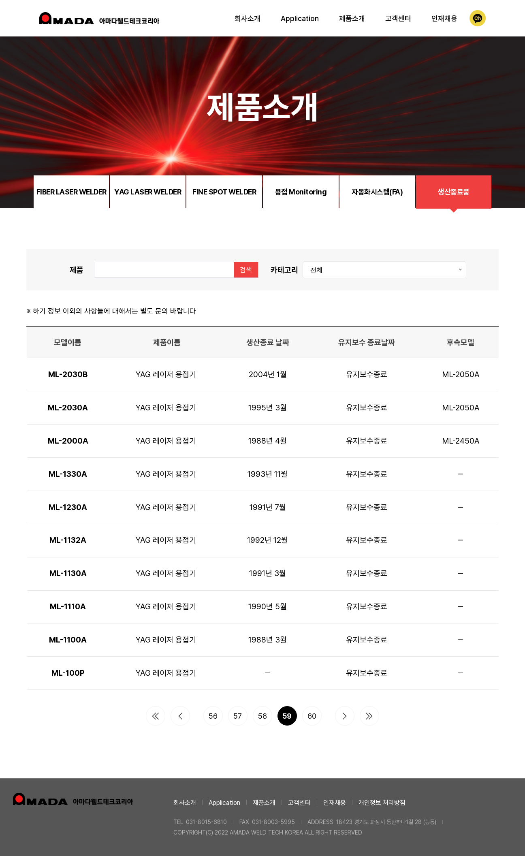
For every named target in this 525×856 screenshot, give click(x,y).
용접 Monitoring (301, 192)
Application (300, 18)
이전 (180, 716)
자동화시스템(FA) (377, 192)
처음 (155, 716)
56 (213, 716)
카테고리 (284, 270)
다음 (344, 716)
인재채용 (444, 18)
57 (237, 716)
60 (311, 716)
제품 (76, 270)
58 (262, 716)
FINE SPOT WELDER (224, 192)
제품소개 (352, 18)
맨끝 (369, 716)
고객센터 (398, 18)
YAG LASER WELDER (147, 192)
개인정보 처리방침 (382, 803)
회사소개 (247, 18)
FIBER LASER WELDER (71, 192)
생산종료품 (454, 192)
